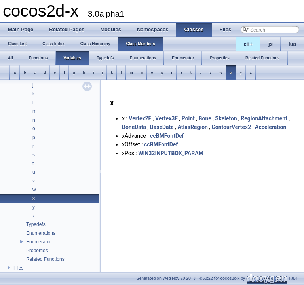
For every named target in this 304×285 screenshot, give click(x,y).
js (270, 44)
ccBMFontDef (167, 136)
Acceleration (270, 127)
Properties (37, 250)
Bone (205, 118)
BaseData (162, 127)
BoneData (134, 127)
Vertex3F (166, 118)
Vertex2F (140, 118)
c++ (248, 44)
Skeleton (226, 118)
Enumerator (38, 242)
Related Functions (45, 259)
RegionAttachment (264, 118)
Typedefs (36, 224)
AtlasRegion (192, 127)
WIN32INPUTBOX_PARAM (170, 153)
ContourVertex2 (231, 127)
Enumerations (40, 233)
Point (188, 118)
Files (18, 268)
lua (292, 44)
